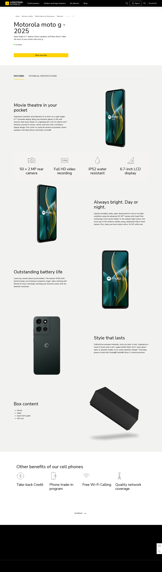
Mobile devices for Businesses (44, 16)
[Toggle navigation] (85, 513)
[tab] (19, 75)
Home (17, 16)
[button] (159, 546)
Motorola (60, 16)
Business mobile (27, 16)
